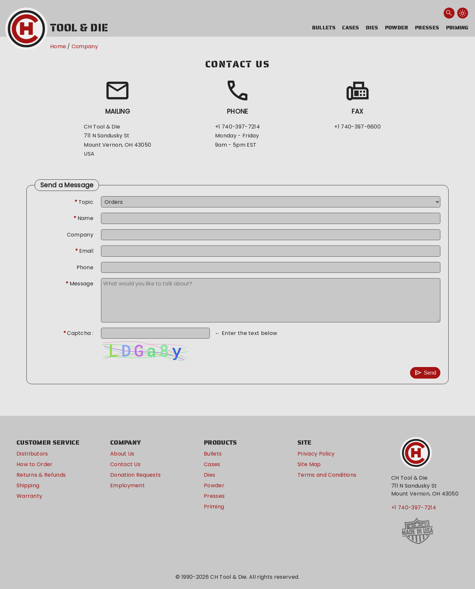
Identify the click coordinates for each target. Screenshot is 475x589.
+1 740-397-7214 (413, 507)
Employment (127, 485)
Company (85, 46)
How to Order (34, 464)
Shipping (28, 485)
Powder (396, 27)
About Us (122, 454)
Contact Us (125, 464)
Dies (372, 27)
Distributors (32, 454)
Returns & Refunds (41, 475)
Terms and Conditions (327, 475)
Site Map (309, 464)
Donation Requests (135, 475)
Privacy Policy (316, 454)
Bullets (323, 27)
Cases (350, 27)
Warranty (29, 496)
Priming (457, 27)
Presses (427, 27)
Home (58, 46)
